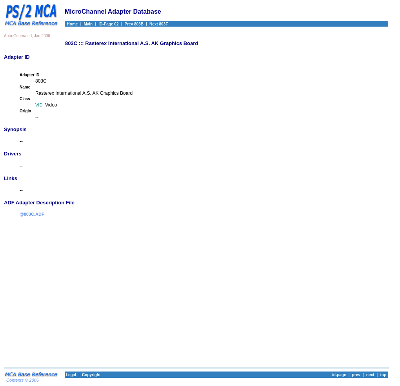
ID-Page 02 (108, 24)
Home (71, 24)
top (383, 375)
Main (88, 24)
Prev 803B (134, 24)
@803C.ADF (32, 214)
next (370, 375)
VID (38, 105)
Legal (70, 375)
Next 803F (158, 24)
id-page (339, 375)
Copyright (91, 375)
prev (356, 375)
